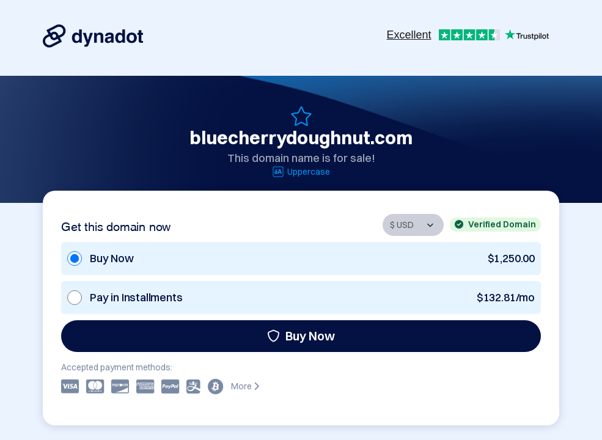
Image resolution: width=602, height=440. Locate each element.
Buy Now (301, 335)
